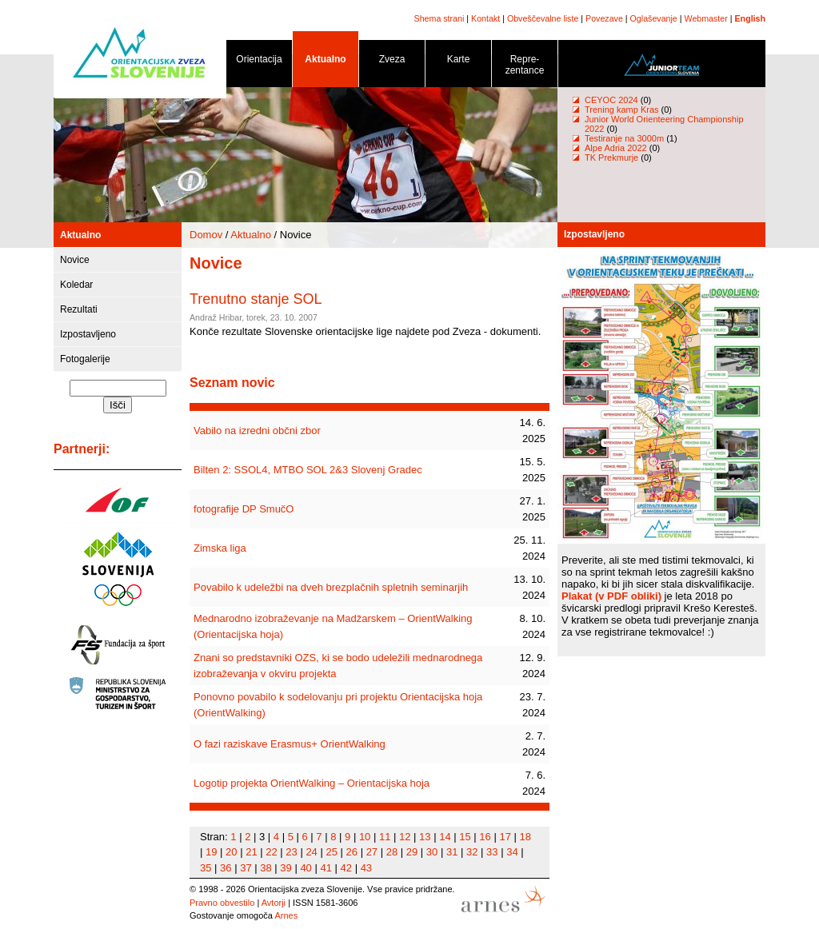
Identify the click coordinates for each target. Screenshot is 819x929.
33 (491, 852)
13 (424, 837)
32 (471, 852)
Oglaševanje (653, 18)
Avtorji (274, 902)
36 (225, 868)
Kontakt (485, 18)
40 (305, 868)
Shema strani (439, 18)
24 (311, 852)
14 (444, 837)
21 (251, 852)
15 (464, 837)
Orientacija (259, 62)
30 (431, 852)
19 (211, 852)
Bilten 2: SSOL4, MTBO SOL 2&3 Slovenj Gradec (308, 470)
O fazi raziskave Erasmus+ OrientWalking (290, 744)
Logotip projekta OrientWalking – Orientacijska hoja (311, 783)
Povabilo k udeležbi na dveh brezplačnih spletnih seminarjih (331, 587)
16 (484, 837)
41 (325, 868)
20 (231, 852)
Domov (206, 235)
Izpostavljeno (88, 334)
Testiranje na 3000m (625, 138)
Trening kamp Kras (622, 109)
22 (271, 852)
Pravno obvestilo (222, 902)
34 (511, 852)
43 (366, 868)
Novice (75, 259)
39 (285, 868)
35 (205, 868)
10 (364, 837)
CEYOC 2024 (611, 100)
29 (411, 852)
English (750, 18)
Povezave (604, 18)
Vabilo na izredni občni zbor (257, 431)
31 (451, 852)
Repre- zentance (524, 68)
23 (291, 852)
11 (384, 837)
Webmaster (706, 18)
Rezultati (79, 309)
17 (504, 837)
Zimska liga (220, 548)
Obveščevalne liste (542, 18)
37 (245, 868)
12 (404, 837)
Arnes (286, 915)
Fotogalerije (85, 359)
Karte (458, 62)
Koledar (76, 284)
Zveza (392, 62)
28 (392, 852)
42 (346, 868)
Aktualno (325, 62)
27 (372, 852)
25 (331, 852)
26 (352, 852)
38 (265, 868)
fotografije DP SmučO (244, 509)
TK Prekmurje (611, 157)
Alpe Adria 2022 (616, 148)
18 (525, 837)
